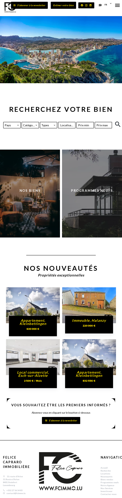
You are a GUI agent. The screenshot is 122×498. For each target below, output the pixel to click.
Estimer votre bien (63, 5)
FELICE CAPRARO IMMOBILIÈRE (16, 462)
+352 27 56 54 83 (14, 490)
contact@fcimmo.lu (16, 493)
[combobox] (12, 125)
